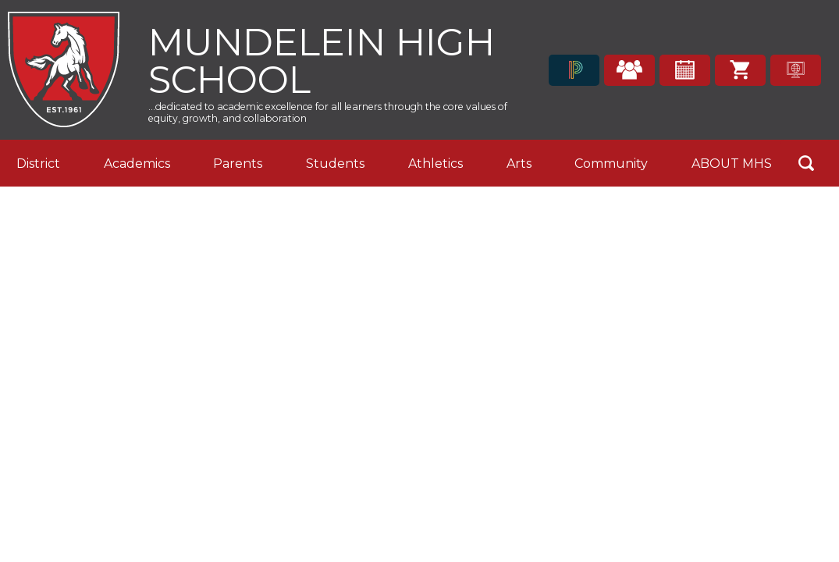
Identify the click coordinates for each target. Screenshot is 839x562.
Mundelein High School (321, 59)
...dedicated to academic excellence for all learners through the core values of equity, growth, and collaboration (327, 112)
